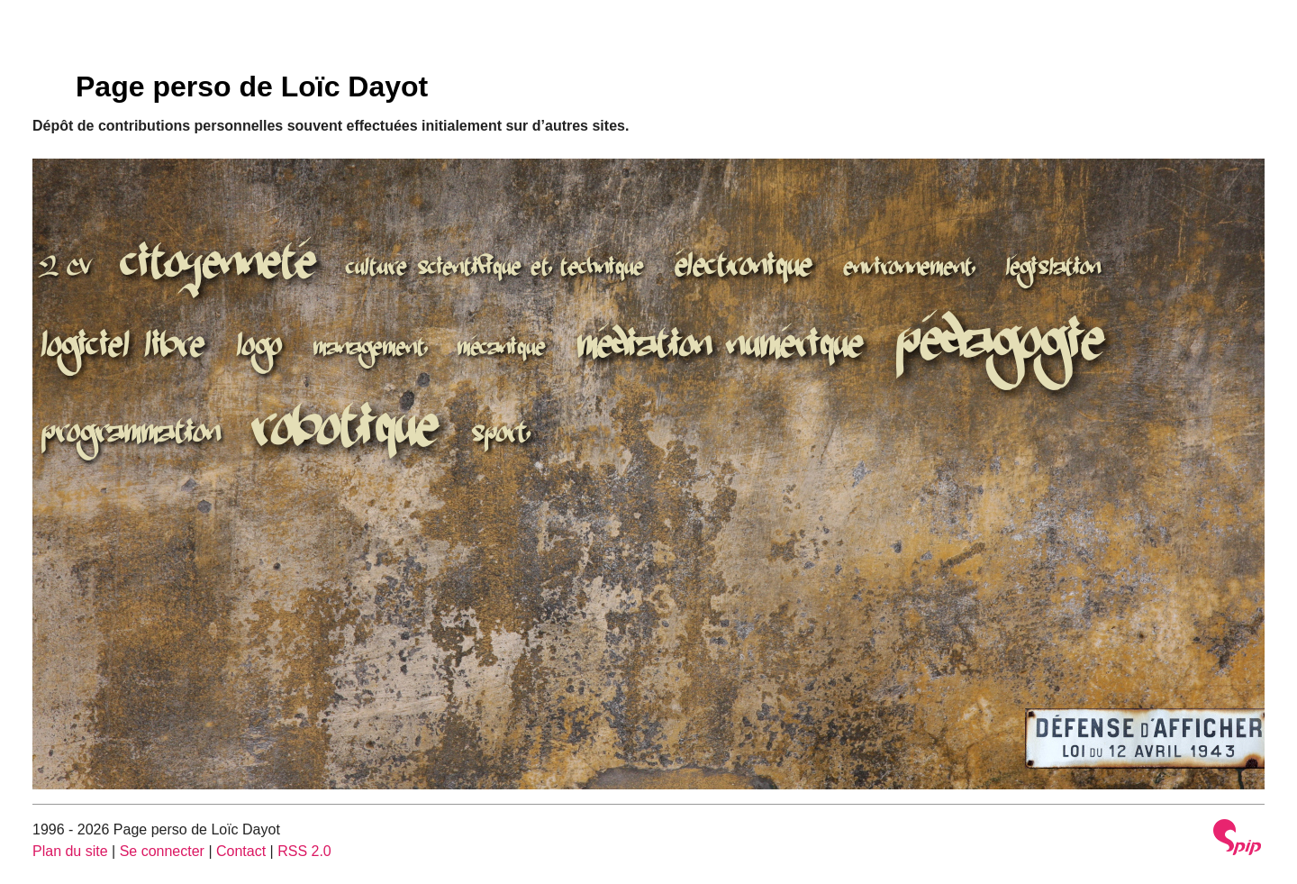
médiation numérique (720, 349)
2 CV (66, 269)
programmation (131, 436)
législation (1053, 269)
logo (259, 349)
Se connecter (162, 851)
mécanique (502, 349)
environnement (909, 269)
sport (500, 436)
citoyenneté (218, 267)
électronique (744, 269)
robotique (346, 433)
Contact (241, 851)
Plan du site (70, 851)
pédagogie (1000, 347)
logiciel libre (123, 349)
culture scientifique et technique (495, 269)
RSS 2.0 (304, 851)
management (369, 349)
